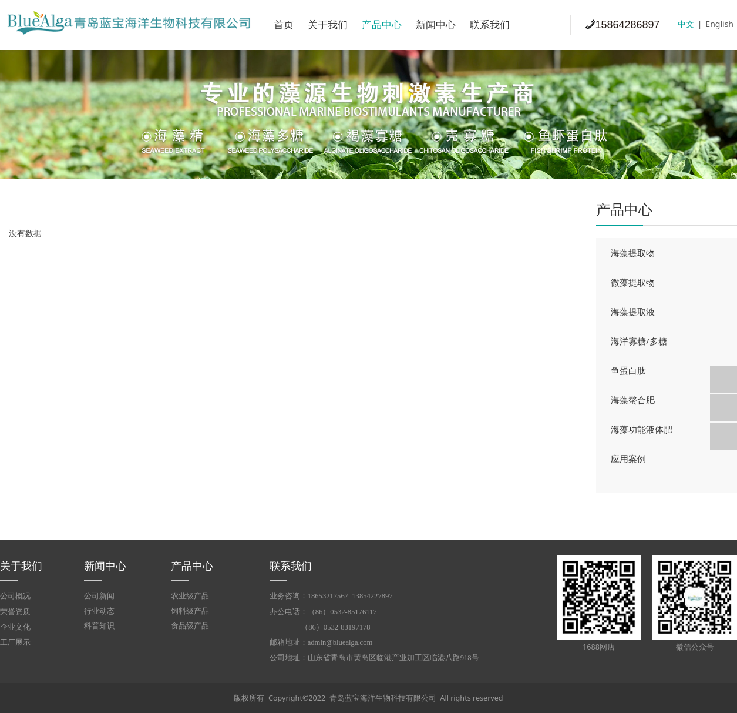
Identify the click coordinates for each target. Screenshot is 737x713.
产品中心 (382, 25)
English (719, 23)
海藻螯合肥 (633, 400)
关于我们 (328, 25)
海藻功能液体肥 (641, 429)
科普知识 (99, 626)
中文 (686, 23)
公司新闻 (99, 596)
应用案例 (628, 458)
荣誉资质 (15, 612)
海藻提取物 (633, 253)
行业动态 (99, 611)
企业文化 (15, 627)
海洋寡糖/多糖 (639, 341)
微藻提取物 (633, 282)
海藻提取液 (633, 311)
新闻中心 (436, 25)
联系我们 (490, 25)
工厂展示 (15, 642)
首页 (284, 25)
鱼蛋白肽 (628, 370)
